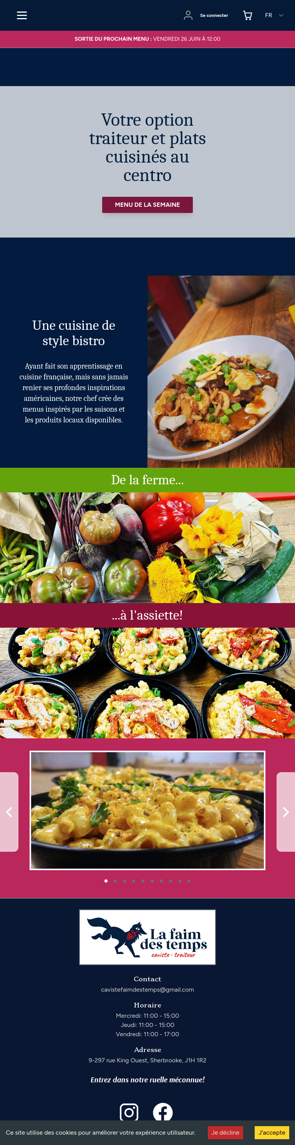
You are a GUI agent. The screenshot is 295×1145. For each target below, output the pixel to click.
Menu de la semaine (147, 204)
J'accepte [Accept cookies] (272, 1132)
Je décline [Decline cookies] (226, 1132)
